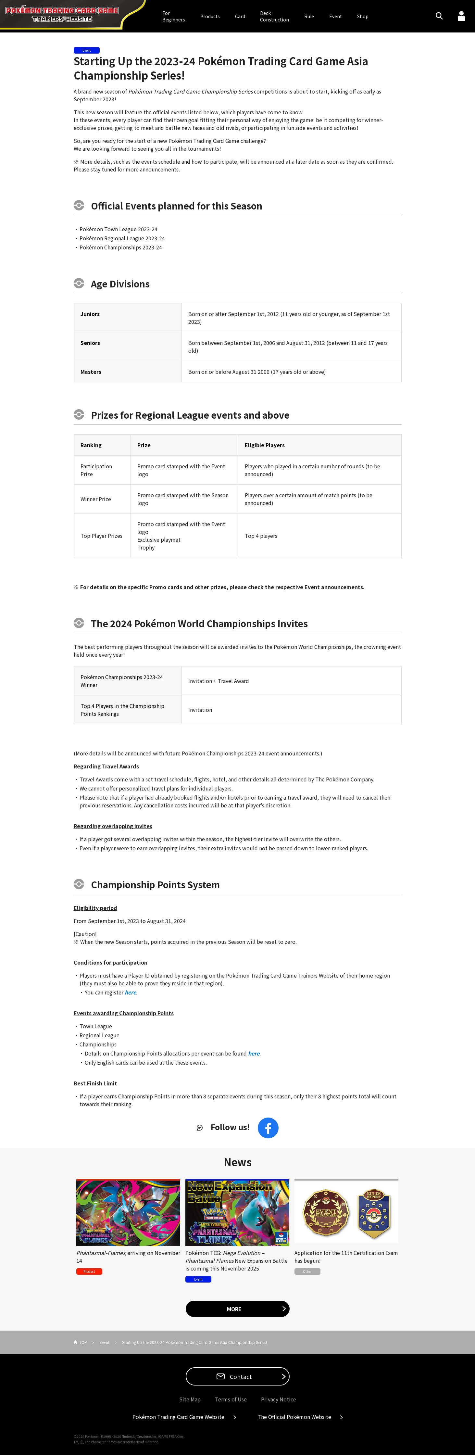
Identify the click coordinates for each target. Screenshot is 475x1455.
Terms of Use (231, 1399)
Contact (240, 1376)
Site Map (190, 1399)
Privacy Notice (278, 1399)
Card (240, 16)
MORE (234, 1309)
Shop (363, 16)
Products (210, 16)
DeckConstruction (274, 16)
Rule (309, 16)
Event (335, 16)
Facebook (268, 1128)
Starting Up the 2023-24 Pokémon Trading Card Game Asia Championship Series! (221, 67)
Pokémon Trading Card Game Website (178, 1417)
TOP (83, 1342)
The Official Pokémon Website (294, 1417)
